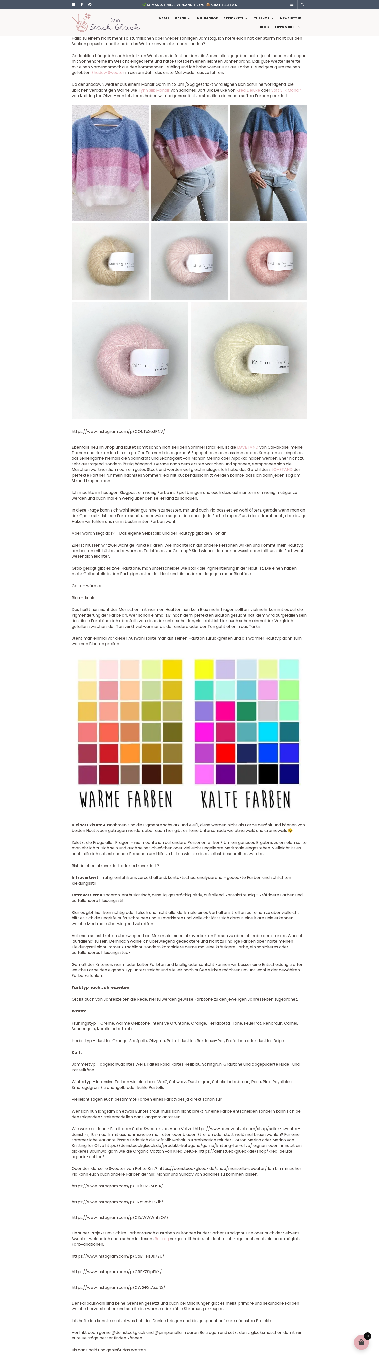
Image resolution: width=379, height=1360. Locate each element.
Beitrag (162, 1244)
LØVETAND (247, 452)
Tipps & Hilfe (285, 29)
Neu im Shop (207, 21)
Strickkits (233, 21)
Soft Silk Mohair (286, 95)
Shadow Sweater (107, 77)
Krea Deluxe (248, 95)
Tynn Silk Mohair (154, 95)
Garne (180, 21)
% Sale (163, 21)
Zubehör (261, 21)
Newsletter (290, 21)
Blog (264, 29)
